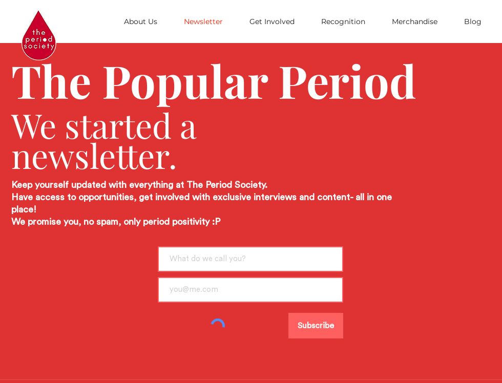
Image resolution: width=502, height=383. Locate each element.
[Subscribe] (315, 325)
